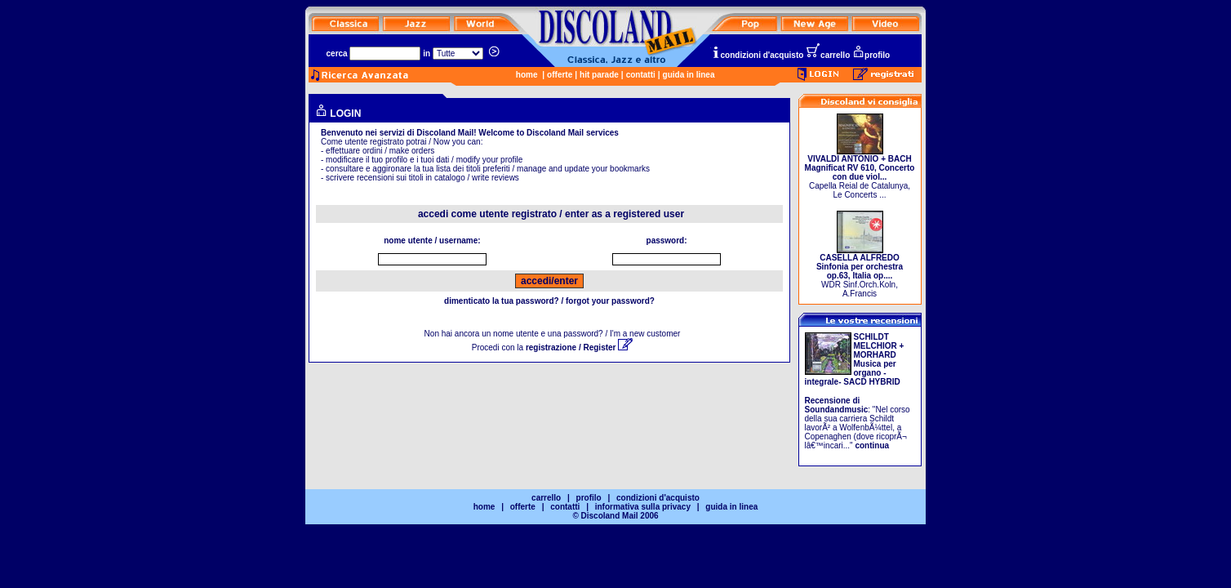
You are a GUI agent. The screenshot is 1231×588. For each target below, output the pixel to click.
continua (872, 445)
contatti (640, 74)
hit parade (599, 74)
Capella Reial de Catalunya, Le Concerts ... (860, 173)
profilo (871, 55)
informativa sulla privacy (643, 506)
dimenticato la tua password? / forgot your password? (549, 300)
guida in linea (689, 74)
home (527, 74)
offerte (559, 74)
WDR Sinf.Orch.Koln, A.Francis (859, 272)
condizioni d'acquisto (757, 55)
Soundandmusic (837, 409)
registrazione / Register (579, 347)
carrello (828, 55)
